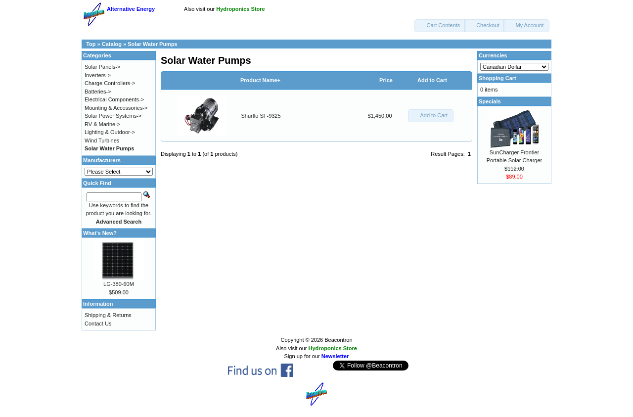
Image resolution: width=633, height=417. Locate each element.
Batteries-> (98, 91)
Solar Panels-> (102, 67)
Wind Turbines (102, 140)
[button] (440, 25)
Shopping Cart (497, 78)
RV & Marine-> (102, 124)
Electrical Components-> (114, 99)
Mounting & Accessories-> (116, 108)
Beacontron (338, 340)
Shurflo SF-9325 (261, 116)
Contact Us (98, 323)
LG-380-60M (118, 284)
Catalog (112, 44)
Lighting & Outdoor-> (110, 132)
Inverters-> (98, 75)
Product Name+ (260, 80)
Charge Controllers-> (110, 83)
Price (386, 80)
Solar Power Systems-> (113, 116)
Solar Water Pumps (152, 44)
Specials (490, 101)
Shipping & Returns (108, 315)
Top (90, 44)
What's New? (100, 233)
